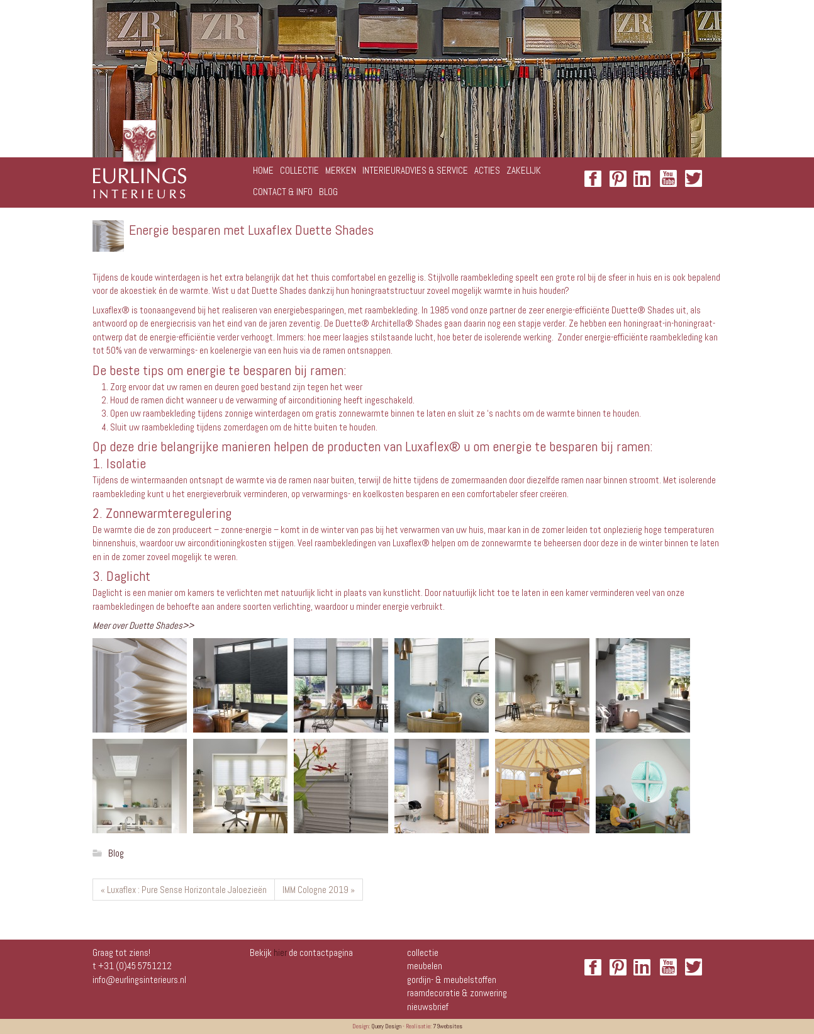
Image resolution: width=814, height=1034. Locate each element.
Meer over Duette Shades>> (143, 625)
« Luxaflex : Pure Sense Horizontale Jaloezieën (184, 890)
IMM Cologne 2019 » (318, 890)
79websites (447, 1026)
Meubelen (424, 966)
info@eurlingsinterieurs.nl (139, 980)
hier (280, 952)
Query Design (386, 1026)
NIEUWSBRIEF (428, 1007)
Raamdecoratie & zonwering (457, 993)
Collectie (422, 952)
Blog (116, 853)
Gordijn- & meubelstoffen (451, 980)
